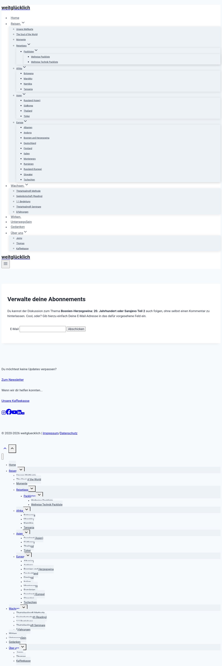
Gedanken (18, 227)
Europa (20, 556)
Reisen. (13, 470)
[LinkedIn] (19, 414)
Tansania (28, 89)
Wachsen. (14, 608)
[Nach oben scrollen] (5, 449)
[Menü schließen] (2, 457)
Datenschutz (69, 433)
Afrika (19, 510)
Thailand (28, 111)
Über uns (14, 648)
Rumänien (29, 164)
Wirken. (16, 217)
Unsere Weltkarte (24, 29)
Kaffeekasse (22, 248)
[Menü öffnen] (5, 264)
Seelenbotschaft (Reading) (29, 196)
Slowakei (28, 174)
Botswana (28, 73)
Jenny (19, 238)
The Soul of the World (27, 34)
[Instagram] (3, 414)
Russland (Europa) (33, 169)
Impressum (51, 433)
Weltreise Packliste (40, 57)
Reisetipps (22, 489)
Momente (21, 39)
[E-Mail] (22, 414)
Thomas (20, 243)
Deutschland (30, 143)
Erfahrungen (22, 212)
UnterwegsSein (21, 222)
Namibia (28, 84)
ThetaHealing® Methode (28, 191)
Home (15, 18)
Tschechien (29, 179)
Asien (19, 533)
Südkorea (28, 105)
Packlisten (30, 496)
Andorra (28, 132)
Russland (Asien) (32, 100)
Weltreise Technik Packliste (44, 62)
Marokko (28, 78)
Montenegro (30, 159)
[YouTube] (14, 414)
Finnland (28, 148)
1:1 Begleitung (23, 201)
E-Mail (14, 329)
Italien (27, 153)
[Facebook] (9, 414)
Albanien (28, 127)
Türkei (27, 116)
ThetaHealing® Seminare (28, 206)
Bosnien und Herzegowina (36, 138)
